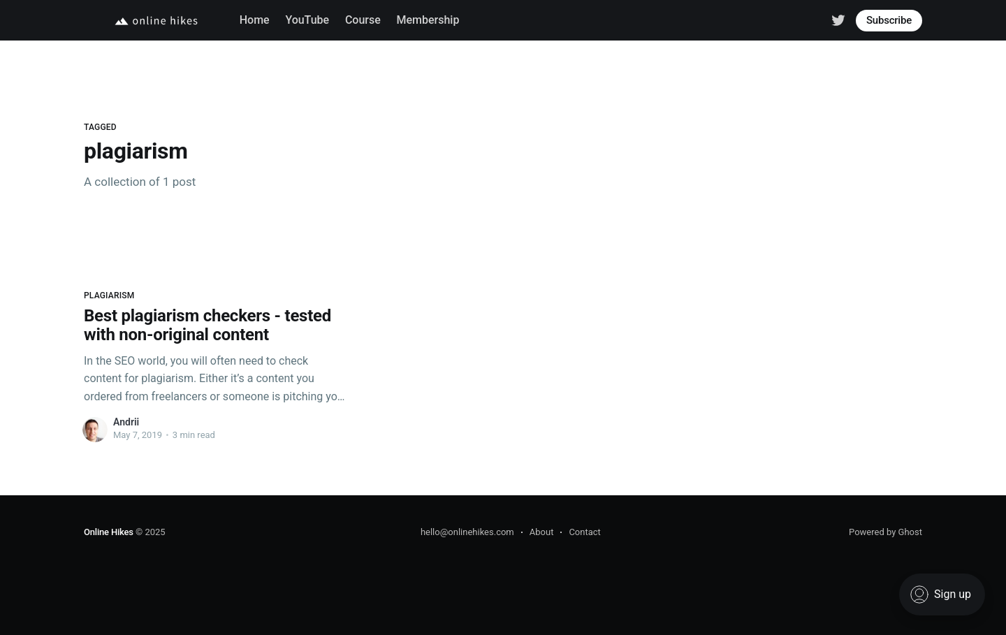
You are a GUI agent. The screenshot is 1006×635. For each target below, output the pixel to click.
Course (363, 20)
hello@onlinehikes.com (467, 532)
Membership (428, 20)
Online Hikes (108, 532)
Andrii (126, 422)
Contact (584, 532)
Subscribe (889, 20)
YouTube (307, 20)
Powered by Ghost (885, 532)
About (542, 532)
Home (255, 20)
